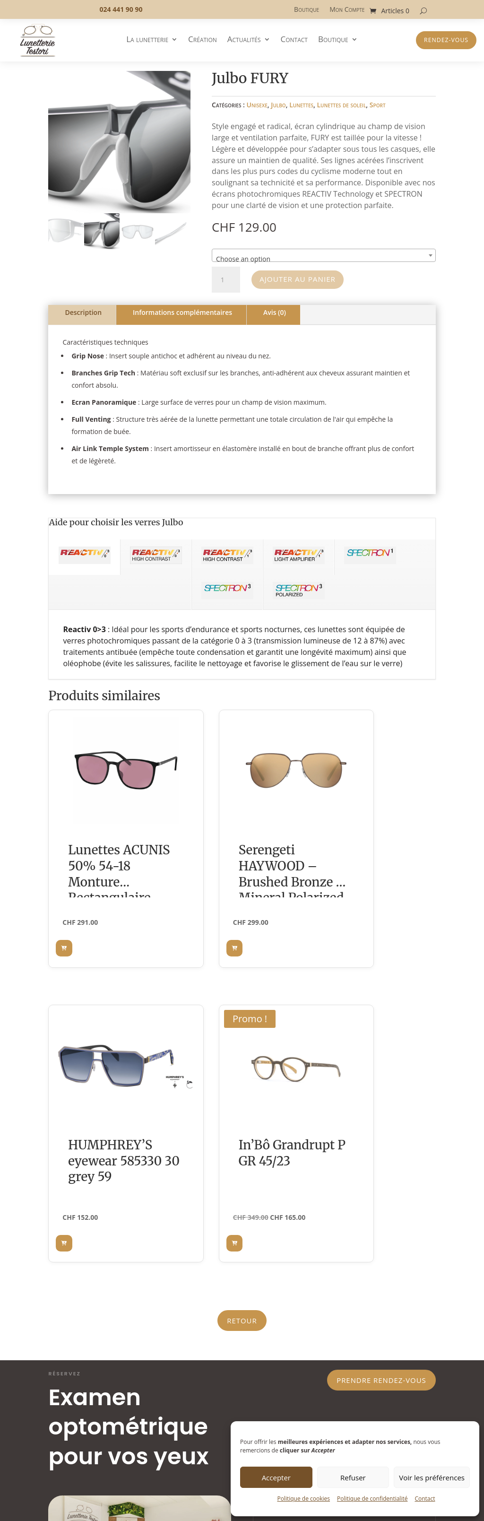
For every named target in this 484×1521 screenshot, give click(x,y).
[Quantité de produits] (226, 280)
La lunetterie (147, 40)
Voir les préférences (432, 1477)
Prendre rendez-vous (374, 1088)
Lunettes (301, 104)
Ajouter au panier (302, 279)
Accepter (276, 1477)
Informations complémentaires (182, 312)
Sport (378, 104)
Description (83, 312)
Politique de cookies (303, 1499)
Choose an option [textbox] (243, 258)
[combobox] (323, 255)
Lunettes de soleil (341, 104)
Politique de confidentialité (372, 1499)
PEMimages (142, 1487)
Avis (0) (274, 312)
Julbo (278, 104)
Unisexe (257, 104)
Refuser (353, 1477)
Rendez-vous (446, 40)
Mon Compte (346, 10)
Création (202, 40)
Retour (242, 1025)
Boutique (306, 10)
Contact (425, 1499)
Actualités (244, 40)
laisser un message (330, 1216)
